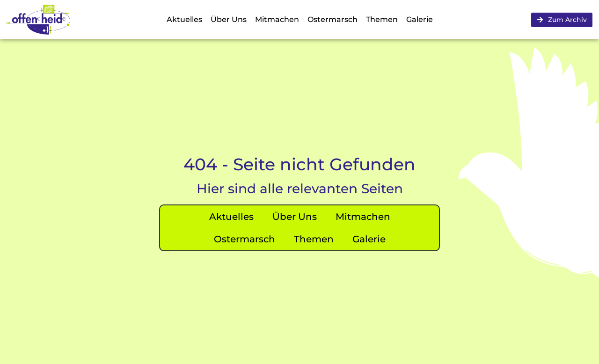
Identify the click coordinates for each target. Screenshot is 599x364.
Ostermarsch (332, 19)
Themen (382, 19)
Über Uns (229, 19)
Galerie (419, 19)
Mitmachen (277, 19)
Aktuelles (184, 19)
